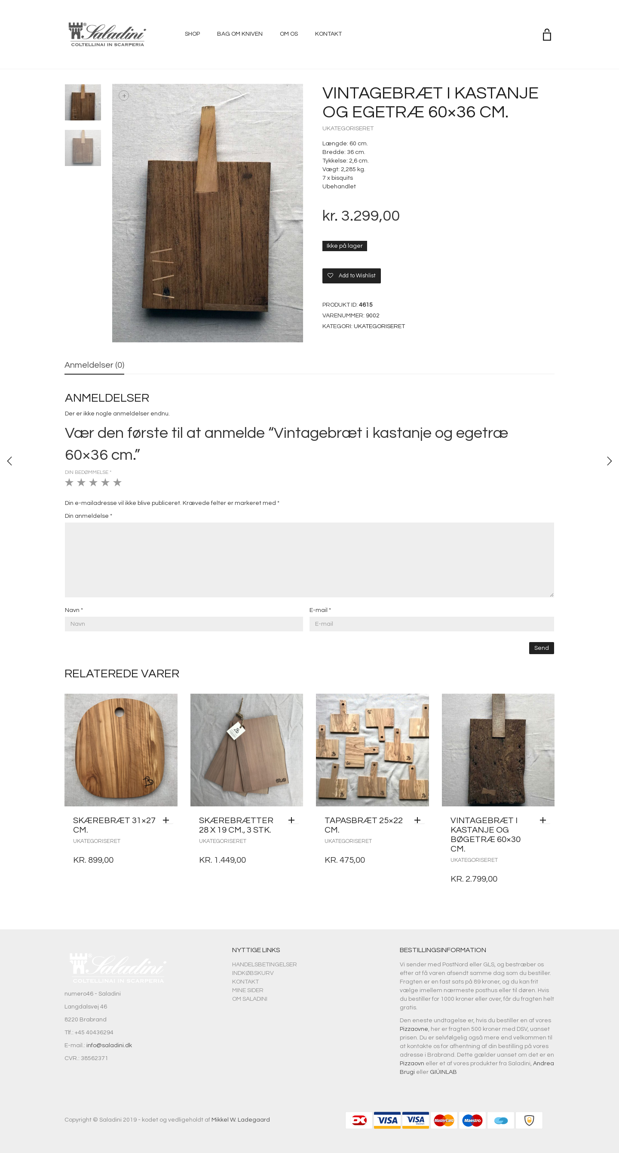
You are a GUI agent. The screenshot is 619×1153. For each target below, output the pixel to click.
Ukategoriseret (348, 129)
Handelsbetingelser (264, 965)
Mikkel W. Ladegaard (240, 1120)
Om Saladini (249, 999)
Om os (289, 34)
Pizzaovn (412, 1064)
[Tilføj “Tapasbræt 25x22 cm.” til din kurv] (419, 820)
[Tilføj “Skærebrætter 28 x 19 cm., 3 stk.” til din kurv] (293, 820)
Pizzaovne (414, 1029)
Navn (74, 610)
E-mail (320, 610)
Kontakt (328, 34)
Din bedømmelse (88, 472)
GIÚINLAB (443, 1072)
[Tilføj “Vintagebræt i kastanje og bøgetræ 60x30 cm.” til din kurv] (545, 820)
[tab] (94, 366)
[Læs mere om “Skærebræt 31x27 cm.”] (168, 820)
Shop (192, 34)
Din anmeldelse (88, 516)
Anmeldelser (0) (94, 365)
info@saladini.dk (109, 1045)
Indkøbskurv (253, 973)
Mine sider (248, 990)
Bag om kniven (240, 34)
